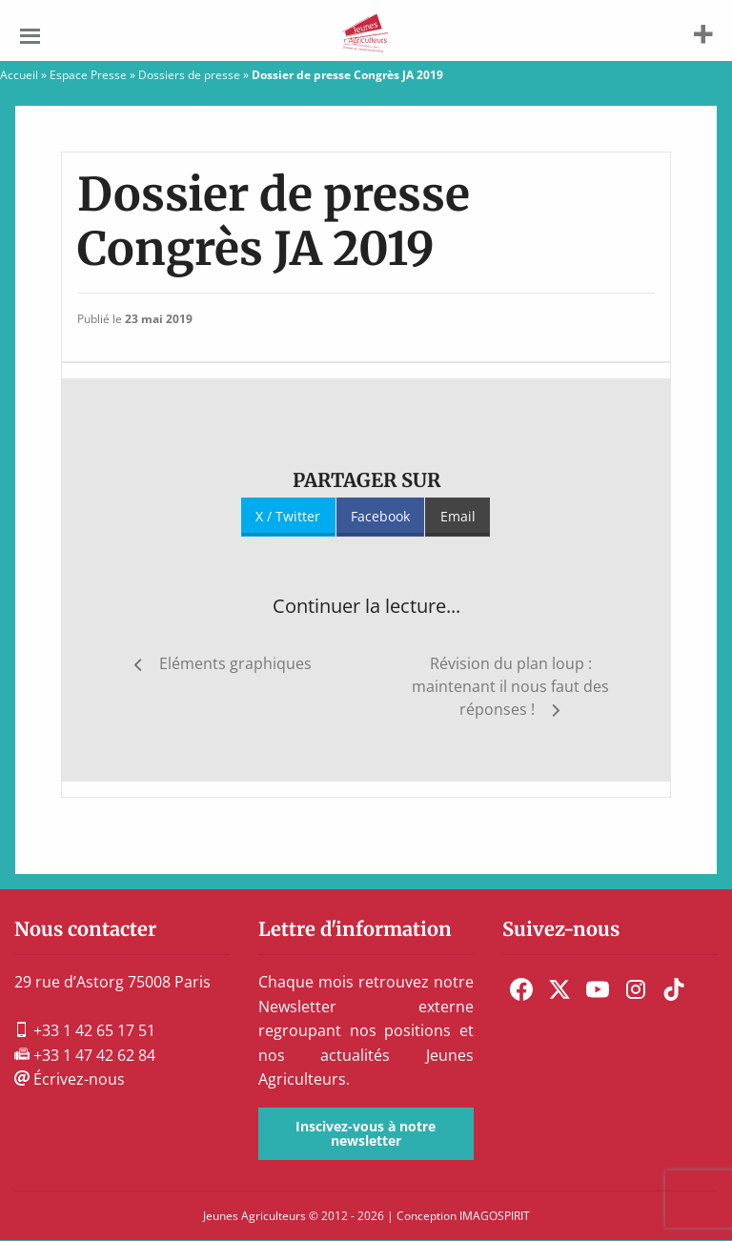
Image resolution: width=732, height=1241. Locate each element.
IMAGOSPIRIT (494, 1216)
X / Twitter (287, 516)
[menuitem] (521, 989)
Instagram (636, 989)
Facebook (380, 516)
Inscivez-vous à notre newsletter (365, 1133)
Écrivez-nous (69, 1078)
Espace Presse (88, 75)
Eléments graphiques (235, 663)
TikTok (674, 989)
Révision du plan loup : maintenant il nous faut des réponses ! (510, 686)
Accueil (19, 75)
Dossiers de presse (189, 75)
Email (458, 516)
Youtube (598, 989)
